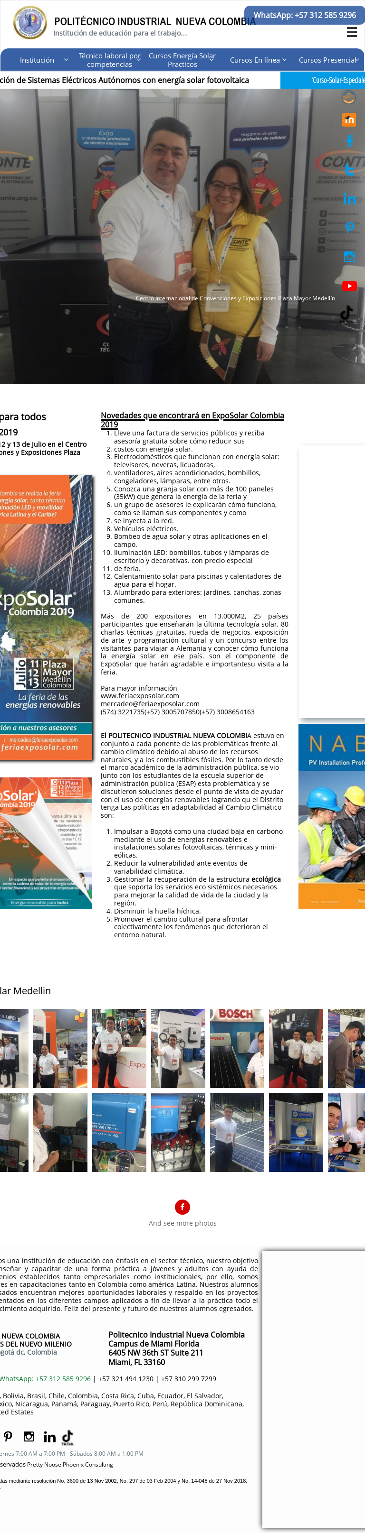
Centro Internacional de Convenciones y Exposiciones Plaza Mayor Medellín (235, 298)
